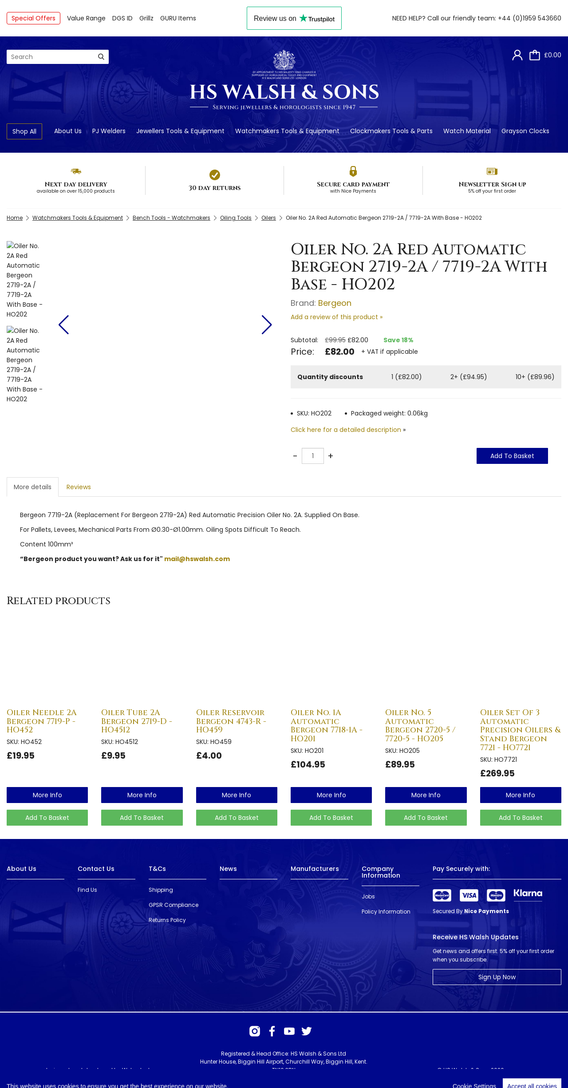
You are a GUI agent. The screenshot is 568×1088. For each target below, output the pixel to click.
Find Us (87, 890)
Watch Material (467, 131)
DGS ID (122, 18)
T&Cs (157, 868)
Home (15, 218)
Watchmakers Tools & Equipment (287, 131)
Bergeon (334, 303)
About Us (68, 131)
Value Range (86, 18)
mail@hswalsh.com (197, 558)
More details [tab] (32, 487)
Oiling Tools (236, 218)
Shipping (161, 890)
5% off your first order (492, 191)
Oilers (268, 218)
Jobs (368, 896)
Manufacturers (315, 868)
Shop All (24, 131)
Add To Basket (512, 455)
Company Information (381, 872)
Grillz (146, 18)
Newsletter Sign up (492, 184)
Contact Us (96, 868)
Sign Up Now (497, 977)
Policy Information (386, 911)
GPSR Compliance (173, 905)
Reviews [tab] (79, 487)
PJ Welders (109, 131)
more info (47, 795)
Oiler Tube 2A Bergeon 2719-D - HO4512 (136, 721)
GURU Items (178, 18)
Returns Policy (167, 920)
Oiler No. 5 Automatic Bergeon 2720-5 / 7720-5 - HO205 (420, 725)
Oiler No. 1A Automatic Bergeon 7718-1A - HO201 (327, 725)
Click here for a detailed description (346, 429)
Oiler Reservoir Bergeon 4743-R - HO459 (231, 721)
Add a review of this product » (337, 317)
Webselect (136, 1070)
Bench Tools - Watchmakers (171, 218)
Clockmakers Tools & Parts (391, 131)
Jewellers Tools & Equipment (180, 131)
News (228, 868)
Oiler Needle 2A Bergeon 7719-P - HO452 (42, 721)
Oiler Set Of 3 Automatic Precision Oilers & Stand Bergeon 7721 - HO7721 (520, 730)
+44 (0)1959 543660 (529, 18)
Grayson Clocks (525, 131)
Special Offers (33, 18)
